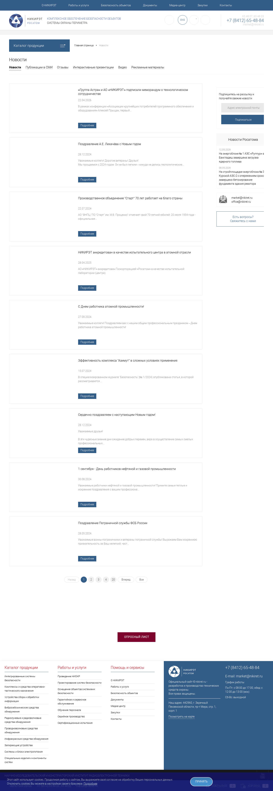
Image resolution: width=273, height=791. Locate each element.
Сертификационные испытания (75, 722)
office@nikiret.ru (241, 201)
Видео (122, 67)
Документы (150, 5)
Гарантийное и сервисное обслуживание (72, 701)
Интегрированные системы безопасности (20, 678)
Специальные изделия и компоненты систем (25, 760)
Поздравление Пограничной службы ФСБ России (112, 523)
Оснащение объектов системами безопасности (76, 691)
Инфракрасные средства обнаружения (26, 738)
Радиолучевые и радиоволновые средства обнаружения (23, 720)
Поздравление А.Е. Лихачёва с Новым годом (109, 144)
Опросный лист (136, 637)
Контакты (226, 5)
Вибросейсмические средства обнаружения (22, 709)
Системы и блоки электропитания (24, 751)
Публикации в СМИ (39, 67)
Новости (15, 67)
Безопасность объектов (116, 5)
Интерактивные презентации (93, 67)
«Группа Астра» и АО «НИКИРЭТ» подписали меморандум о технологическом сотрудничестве (133, 92)
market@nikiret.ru (253, 24)
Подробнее (87, 125)
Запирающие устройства (19, 745)
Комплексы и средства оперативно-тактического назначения (25, 688)
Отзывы (62, 67)
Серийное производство (71, 716)
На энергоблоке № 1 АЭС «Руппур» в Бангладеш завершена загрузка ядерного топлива (241, 157)
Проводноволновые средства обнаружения (21, 730)
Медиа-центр (177, 5)
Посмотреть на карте (182, 716)
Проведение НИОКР (69, 676)
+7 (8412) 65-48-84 (245, 20)
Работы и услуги (78, 5)
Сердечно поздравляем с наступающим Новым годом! (116, 415)
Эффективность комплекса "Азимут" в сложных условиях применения (127, 361)
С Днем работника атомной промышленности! (111, 307)
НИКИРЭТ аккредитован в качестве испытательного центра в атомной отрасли (134, 252)
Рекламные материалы (147, 67)
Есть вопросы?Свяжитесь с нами (243, 219)
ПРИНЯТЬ (201, 781)
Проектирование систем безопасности (79, 682)
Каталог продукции (39, 45)
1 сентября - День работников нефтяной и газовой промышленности (127, 469)
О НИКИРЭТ (49, 5)
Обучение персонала (69, 710)
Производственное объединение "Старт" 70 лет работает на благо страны (130, 198)
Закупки (203, 5)
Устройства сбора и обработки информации (22, 699)
